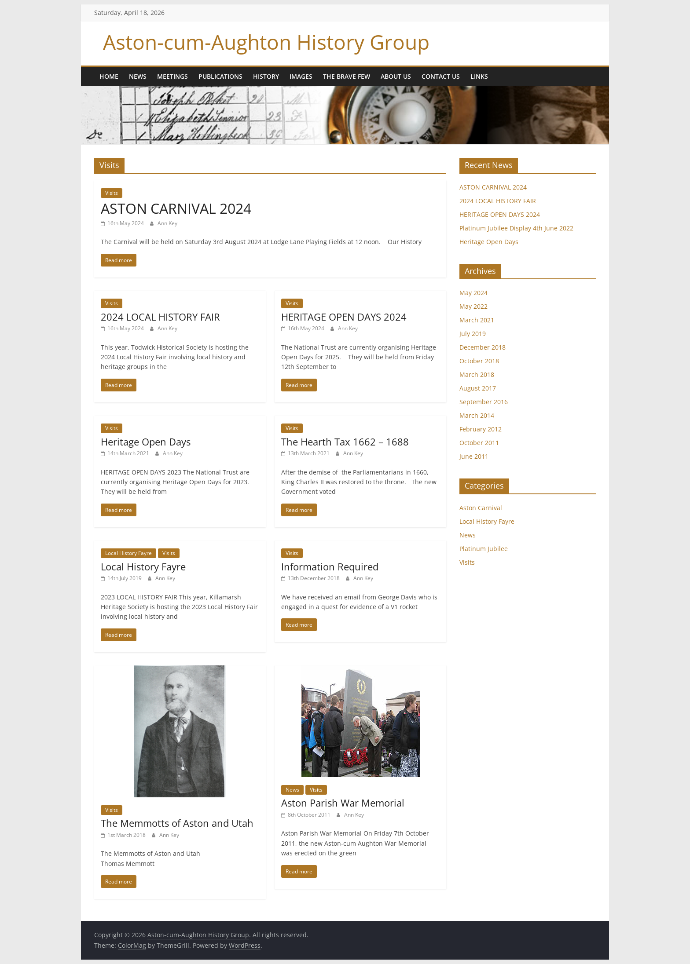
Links (479, 76)
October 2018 (479, 361)
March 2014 (476, 415)
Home (108, 76)
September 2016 (483, 402)
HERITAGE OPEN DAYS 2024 (344, 316)
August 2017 (477, 388)
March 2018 (476, 374)
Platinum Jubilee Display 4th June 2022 (516, 228)
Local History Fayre (128, 553)
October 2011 (479, 442)
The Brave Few (346, 76)
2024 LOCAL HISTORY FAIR (160, 316)
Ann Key (167, 223)
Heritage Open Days (146, 441)
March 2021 (476, 320)
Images (301, 76)
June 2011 (473, 456)
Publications (220, 76)
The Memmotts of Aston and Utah (177, 822)
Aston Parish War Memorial (342, 802)
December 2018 (482, 347)
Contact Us (441, 76)
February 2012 (480, 429)
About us (396, 76)
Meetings (172, 76)
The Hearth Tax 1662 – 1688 (345, 441)
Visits (111, 193)
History (266, 76)
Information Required (329, 566)
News (138, 76)
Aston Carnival (480, 508)
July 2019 (472, 333)
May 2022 (473, 306)
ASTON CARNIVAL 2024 (176, 208)
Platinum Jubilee (483, 548)
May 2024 (473, 292)
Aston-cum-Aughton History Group (266, 41)
